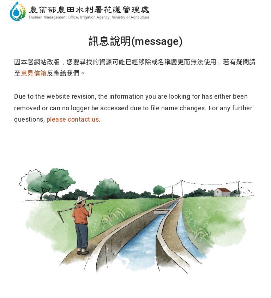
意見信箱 (34, 73)
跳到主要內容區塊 (33, 7)
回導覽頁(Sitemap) (189, 146)
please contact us (73, 119)
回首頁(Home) (82, 146)
